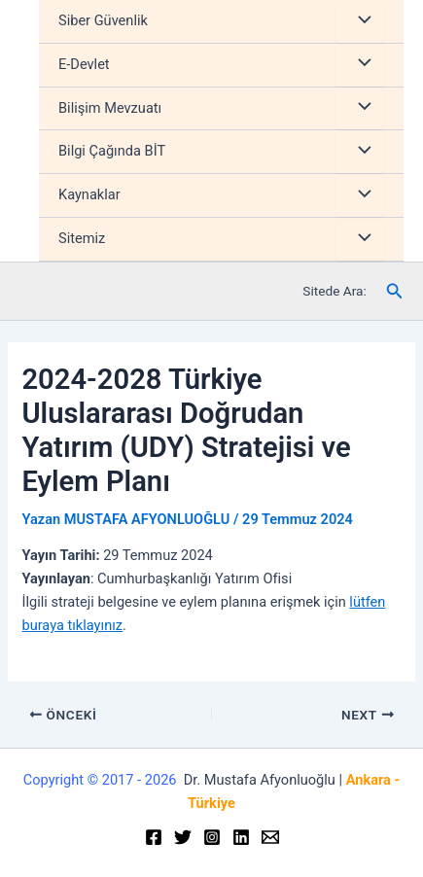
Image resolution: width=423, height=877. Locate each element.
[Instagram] (212, 837)
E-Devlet (84, 64)
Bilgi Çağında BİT (111, 150)
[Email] (270, 837)
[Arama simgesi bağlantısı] (395, 291)
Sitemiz (81, 238)
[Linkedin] (241, 837)
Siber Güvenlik (103, 20)
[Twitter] (183, 837)
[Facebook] (153, 837)
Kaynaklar (89, 194)
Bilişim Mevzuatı (109, 108)
